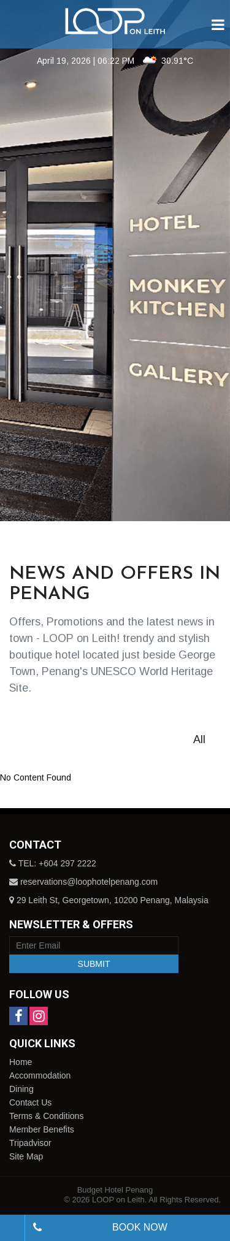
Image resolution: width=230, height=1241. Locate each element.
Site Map (26, 1156)
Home (20, 1062)
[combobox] (12, 1228)
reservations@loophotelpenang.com (89, 882)
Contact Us (30, 1102)
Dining (21, 1089)
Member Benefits (41, 1129)
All (199, 739)
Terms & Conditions (46, 1116)
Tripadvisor (30, 1143)
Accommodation (40, 1075)
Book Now (139, 1227)
